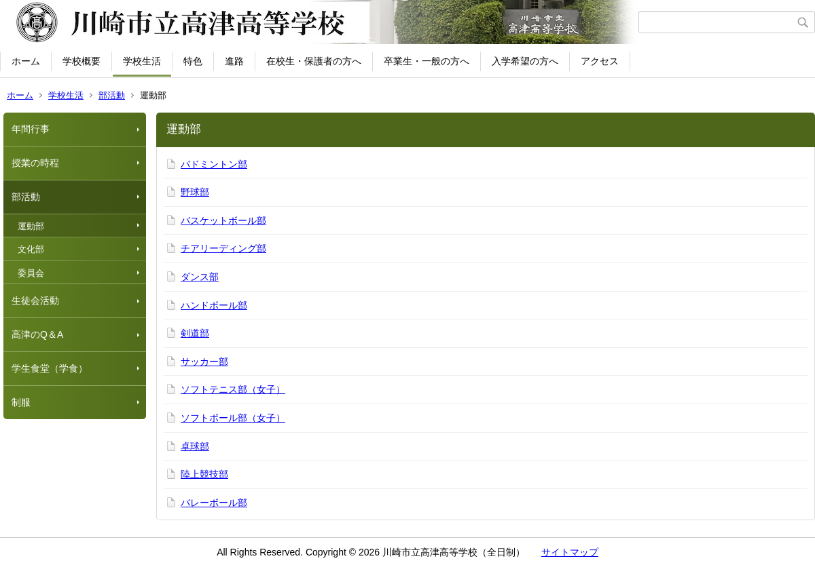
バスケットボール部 (223, 220)
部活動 (111, 95)
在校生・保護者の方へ (313, 61)
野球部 (195, 192)
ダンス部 (200, 276)
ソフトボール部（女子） (233, 417)
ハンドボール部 (214, 305)
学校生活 (142, 61)
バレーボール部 (214, 502)
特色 (192, 61)
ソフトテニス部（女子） (233, 389)
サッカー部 (204, 361)
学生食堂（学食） (50, 368)
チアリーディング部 (223, 248)
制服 (21, 402)
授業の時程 (35, 162)
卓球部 (195, 446)
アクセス (600, 61)
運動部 (31, 226)
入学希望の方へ (525, 61)
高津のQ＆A (37, 334)
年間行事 (31, 128)
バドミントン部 (214, 164)
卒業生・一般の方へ (426, 61)
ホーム (26, 61)
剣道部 (195, 333)
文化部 (31, 249)
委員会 (31, 273)
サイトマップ (569, 552)
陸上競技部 (204, 474)
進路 (234, 61)
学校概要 (81, 61)
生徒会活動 (35, 300)
